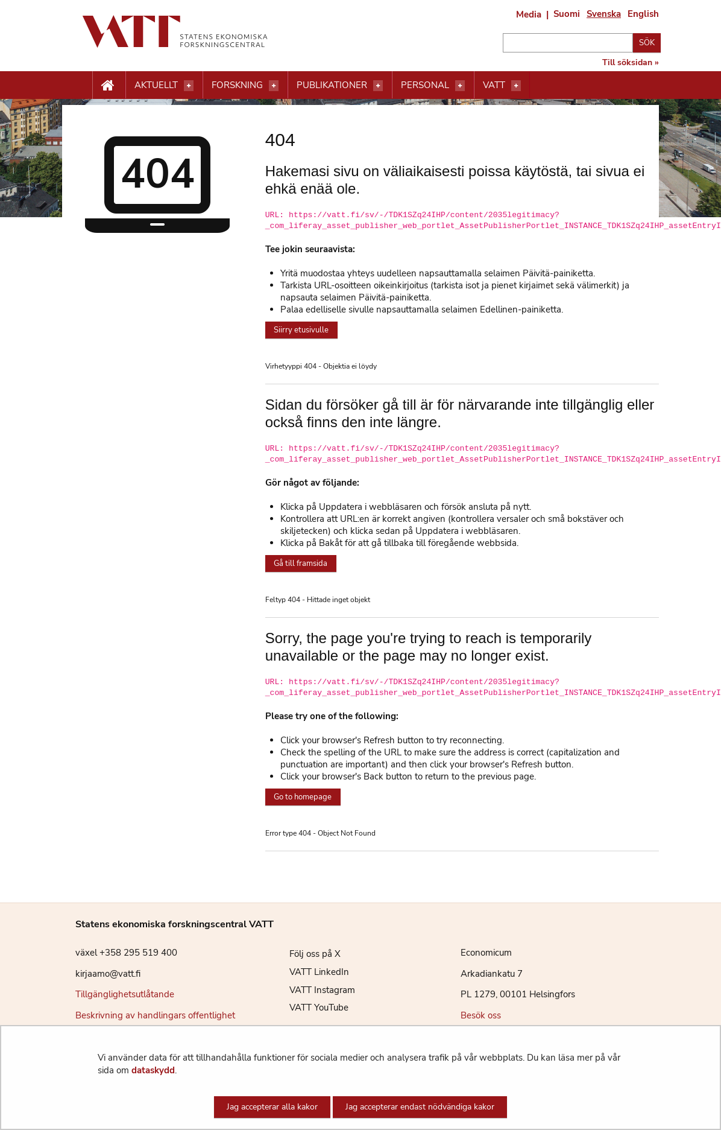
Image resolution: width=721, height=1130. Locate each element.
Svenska (604, 14)
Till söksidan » (630, 63)
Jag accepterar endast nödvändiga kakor (419, 1107)
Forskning (237, 85)
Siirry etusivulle (301, 330)
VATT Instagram (313, 990)
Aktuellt (156, 85)
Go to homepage (303, 797)
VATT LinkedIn (310, 972)
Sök (647, 42)
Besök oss (481, 1015)
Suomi (566, 14)
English (643, 14)
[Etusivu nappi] (108, 86)
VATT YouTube (309, 1007)
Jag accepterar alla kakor (272, 1107)
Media (528, 14)
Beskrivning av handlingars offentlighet (155, 1015)
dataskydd (153, 1070)
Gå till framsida (300, 563)
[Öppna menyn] (189, 85)
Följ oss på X (306, 954)
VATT (494, 85)
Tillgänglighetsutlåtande (124, 994)
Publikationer (332, 85)
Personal (425, 85)
